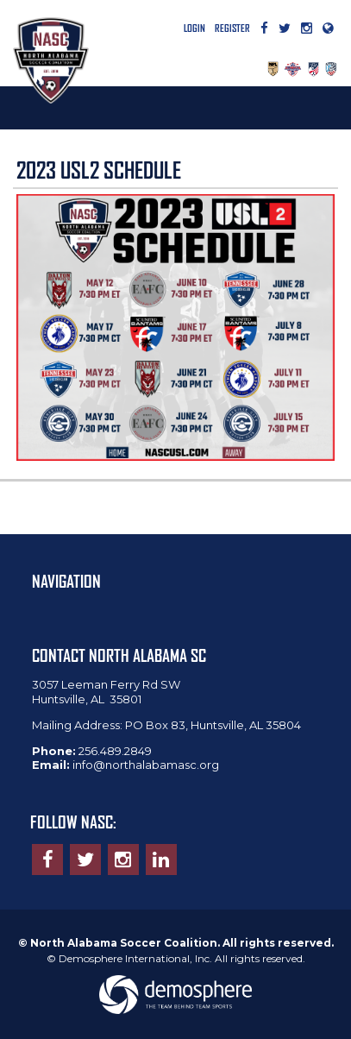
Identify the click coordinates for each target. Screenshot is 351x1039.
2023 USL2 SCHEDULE (98, 170)
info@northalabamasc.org (145, 764)
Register (232, 28)
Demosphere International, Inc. (135, 958)
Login (194, 28)
